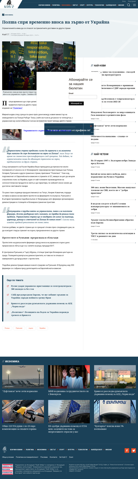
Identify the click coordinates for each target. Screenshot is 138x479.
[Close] (101, 72)
